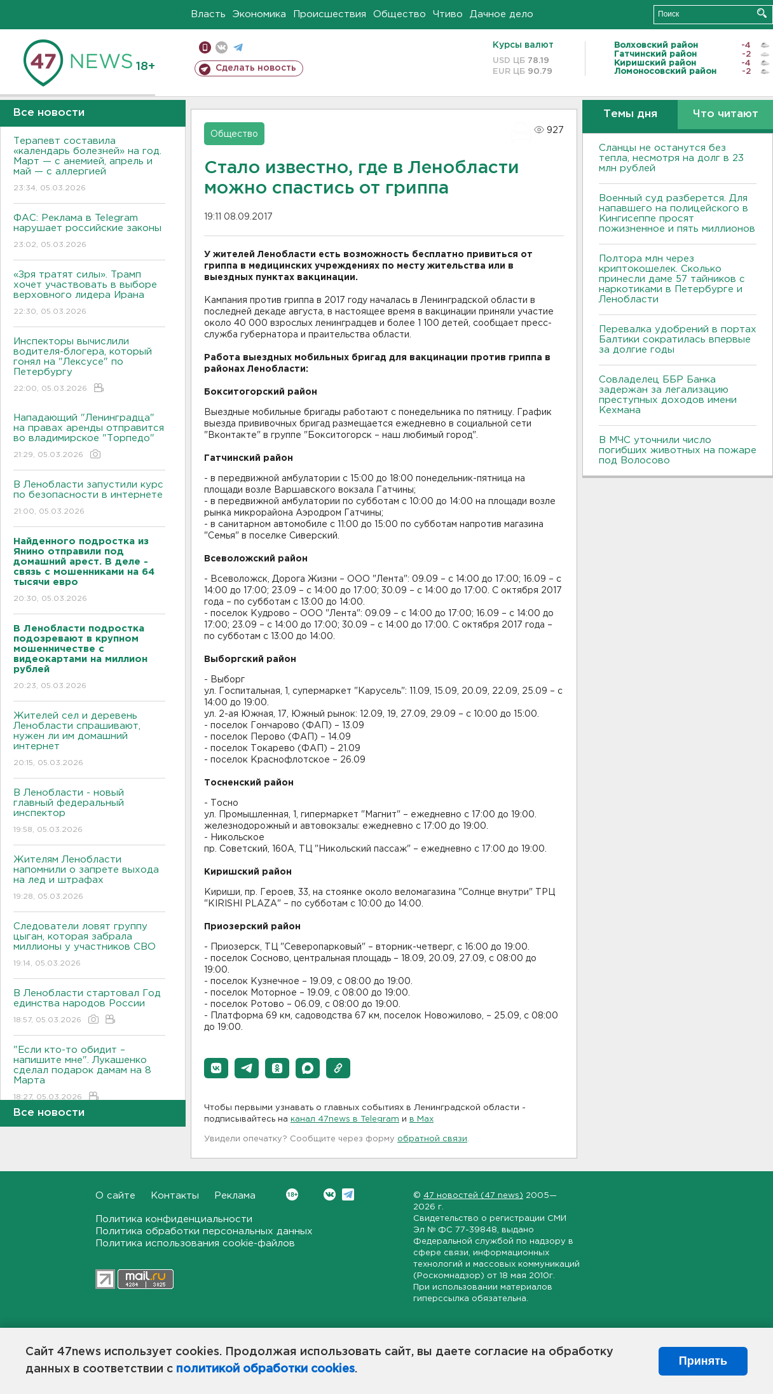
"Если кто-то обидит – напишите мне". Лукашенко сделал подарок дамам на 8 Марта (89, 1074)
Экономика (259, 14)
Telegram (348, 1194)
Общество (399, 14)
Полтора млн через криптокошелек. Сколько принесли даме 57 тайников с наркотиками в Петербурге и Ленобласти (672, 279)
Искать (762, 13)
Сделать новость (255, 68)
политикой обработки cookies (265, 1369)
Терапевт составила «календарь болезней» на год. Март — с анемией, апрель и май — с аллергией (89, 165)
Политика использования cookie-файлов (195, 1243)
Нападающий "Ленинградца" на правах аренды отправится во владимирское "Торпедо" (89, 437)
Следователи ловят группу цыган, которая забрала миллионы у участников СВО (89, 945)
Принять (703, 1361)
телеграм (238, 47)
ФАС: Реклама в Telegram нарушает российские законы (89, 232)
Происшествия (329, 14)
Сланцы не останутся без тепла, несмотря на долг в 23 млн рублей (671, 158)
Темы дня (630, 114)
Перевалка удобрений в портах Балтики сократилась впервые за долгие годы (677, 339)
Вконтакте (292, 1194)
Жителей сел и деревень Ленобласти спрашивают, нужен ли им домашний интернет (89, 740)
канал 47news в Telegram (345, 1119)
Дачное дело (501, 14)
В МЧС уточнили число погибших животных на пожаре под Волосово (677, 450)
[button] (216, 1068)
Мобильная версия (205, 47)
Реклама (235, 1196)
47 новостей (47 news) (473, 1195)
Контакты (175, 1196)
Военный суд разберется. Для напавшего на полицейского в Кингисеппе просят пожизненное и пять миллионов (677, 213)
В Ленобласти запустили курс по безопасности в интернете (89, 499)
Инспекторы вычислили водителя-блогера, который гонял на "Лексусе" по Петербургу (89, 365)
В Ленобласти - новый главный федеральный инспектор (89, 812)
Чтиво (448, 14)
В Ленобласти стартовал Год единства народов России (89, 1007)
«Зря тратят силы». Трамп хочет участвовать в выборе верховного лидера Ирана (89, 294)
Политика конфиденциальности (173, 1219)
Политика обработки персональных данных (204, 1231)
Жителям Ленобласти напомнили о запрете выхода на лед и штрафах (89, 878)
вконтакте (221, 47)
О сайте (115, 1196)
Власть (208, 14)
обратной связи (432, 1139)
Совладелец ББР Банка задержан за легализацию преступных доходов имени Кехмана (668, 395)
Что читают (725, 114)
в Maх (421, 1119)
